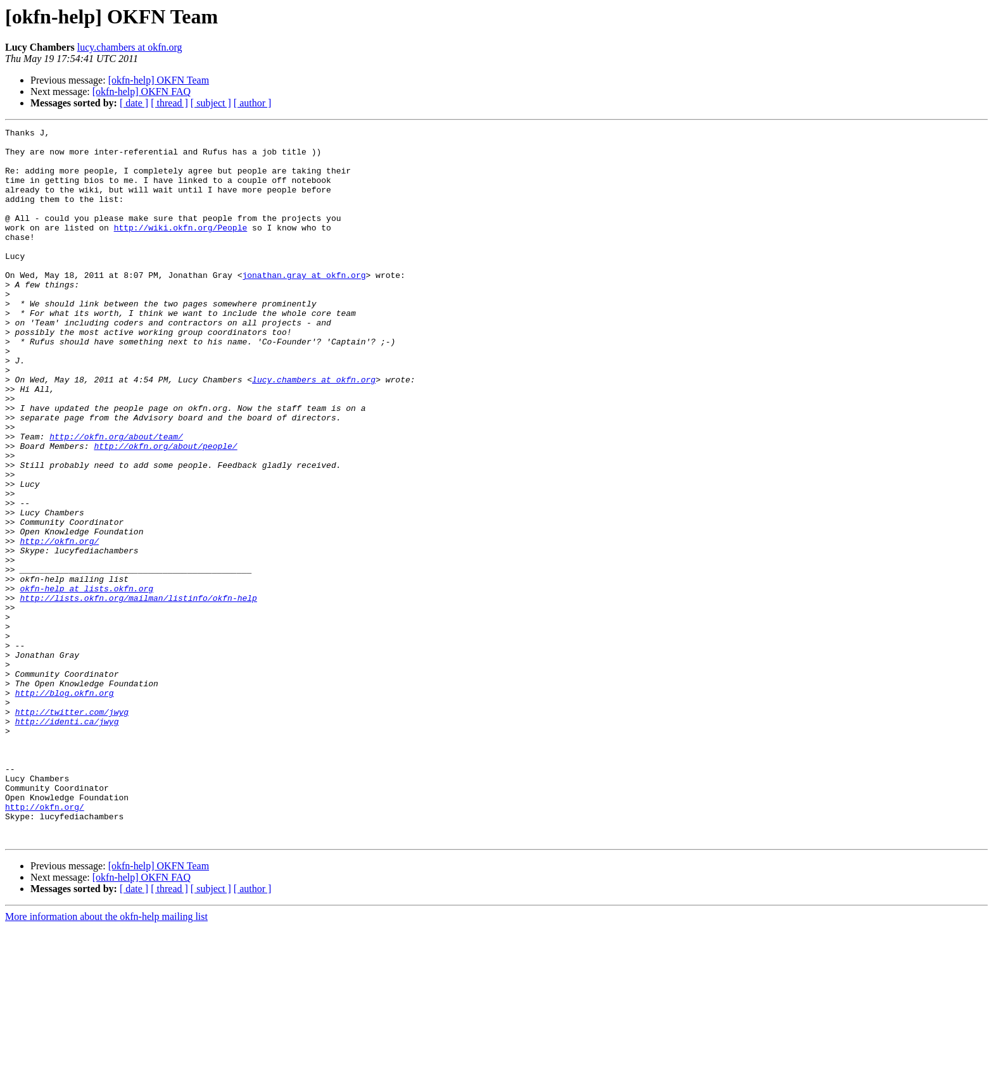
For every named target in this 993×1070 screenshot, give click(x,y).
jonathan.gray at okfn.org (303, 305)
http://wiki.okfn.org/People (181, 248)
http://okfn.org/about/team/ (116, 499)
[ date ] (134, 103)
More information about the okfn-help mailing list (106, 1059)
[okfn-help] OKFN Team (158, 80)
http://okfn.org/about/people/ (165, 510)
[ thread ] (169, 103)
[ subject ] (211, 103)
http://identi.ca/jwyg (67, 841)
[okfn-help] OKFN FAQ (141, 91)
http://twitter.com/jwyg (72, 829)
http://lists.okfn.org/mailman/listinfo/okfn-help (138, 692)
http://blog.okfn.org (64, 806)
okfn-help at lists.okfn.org (86, 681)
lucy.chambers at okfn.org (129, 47)
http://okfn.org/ (59, 624)
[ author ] (253, 103)
